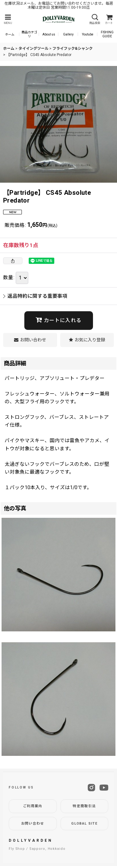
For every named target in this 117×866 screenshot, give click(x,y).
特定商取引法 (84, 806)
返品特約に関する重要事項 (35, 296)
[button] (8, 19)
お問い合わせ (32, 824)
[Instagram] (91, 787)
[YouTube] (104, 787)
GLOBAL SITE (84, 824)
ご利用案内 (32, 806)
